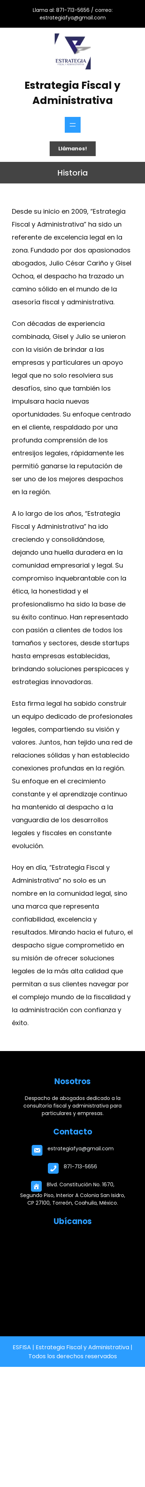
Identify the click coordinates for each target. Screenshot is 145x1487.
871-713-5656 (80, 1166)
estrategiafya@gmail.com (80, 1148)
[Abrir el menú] (73, 125)
